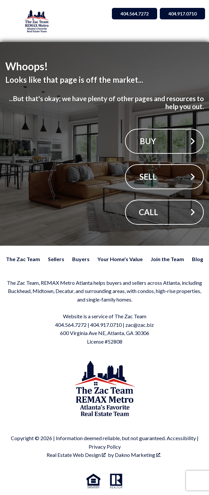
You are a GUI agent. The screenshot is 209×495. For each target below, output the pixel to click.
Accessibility (181, 438)
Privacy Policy (105, 446)
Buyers (81, 259)
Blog (197, 259)
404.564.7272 (71, 325)
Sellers (56, 259)
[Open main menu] (12, 21)
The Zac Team (23, 259)
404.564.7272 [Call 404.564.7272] (134, 13)
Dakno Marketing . (138, 455)
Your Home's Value (120, 259)
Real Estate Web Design (76, 455)
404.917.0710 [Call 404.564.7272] (182, 13)
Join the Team (167, 259)
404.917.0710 (106, 325)
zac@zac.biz (139, 325)
